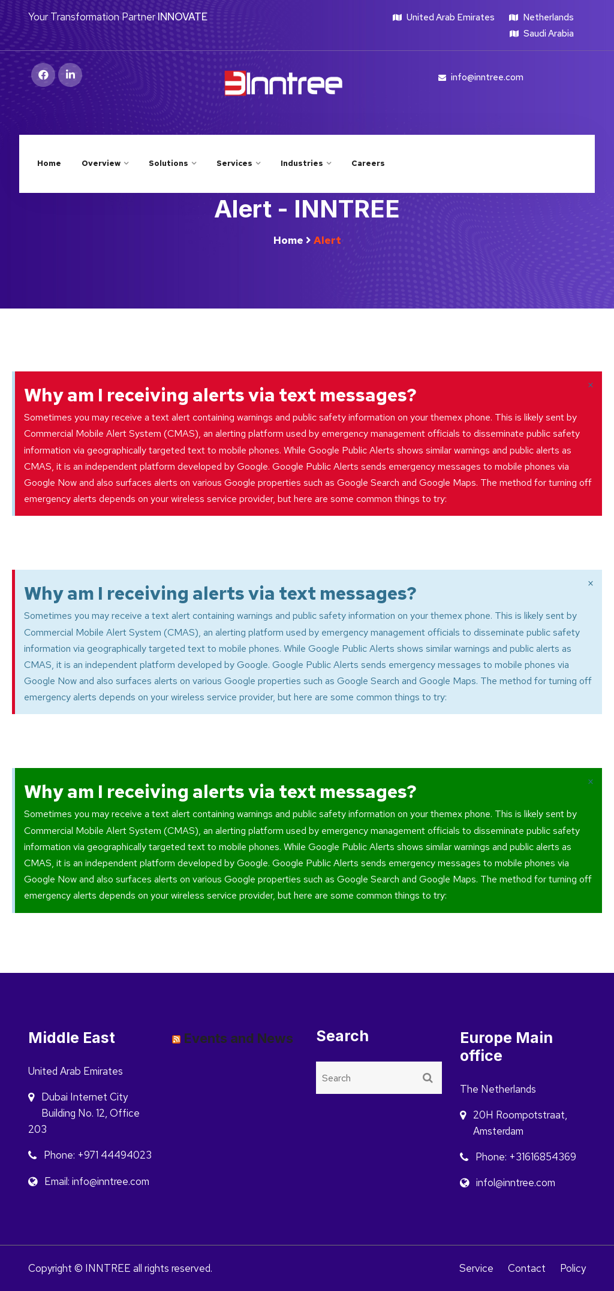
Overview (101, 163)
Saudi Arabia (542, 34)
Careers (368, 163)
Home (49, 163)
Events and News (238, 1038)
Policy (573, 1268)
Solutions (168, 163)
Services (234, 163)
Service (476, 1268)
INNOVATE (182, 16)
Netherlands (541, 17)
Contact (527, 1268)
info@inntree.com (480, 77)
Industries (302, 163)
